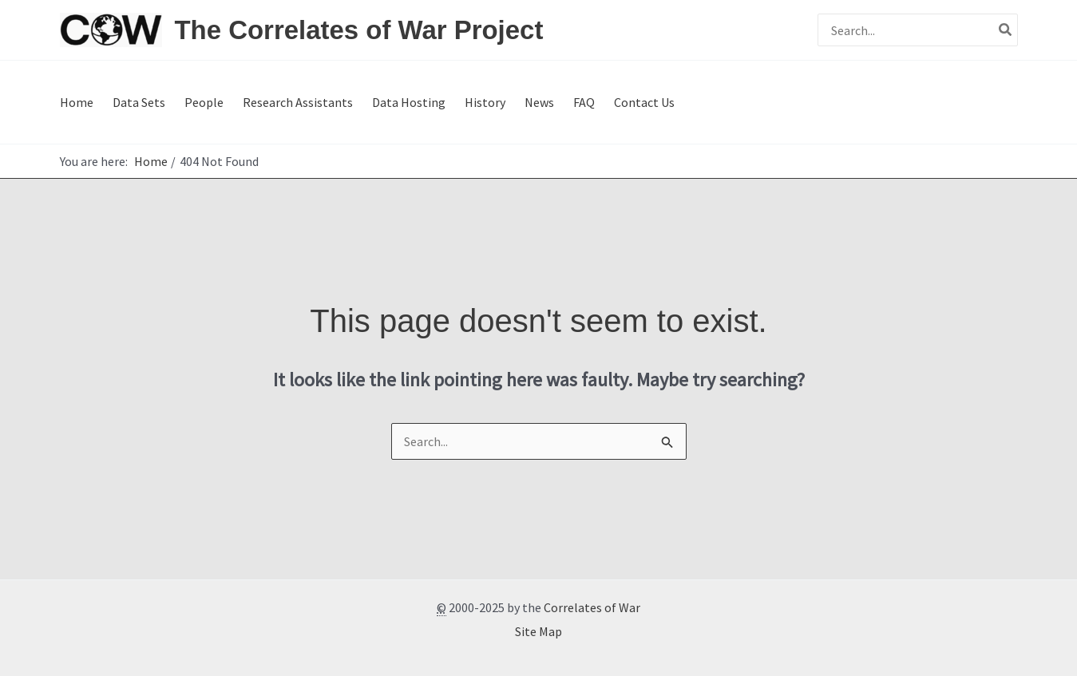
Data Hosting (408, 102)
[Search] (1006, 29)
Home (76, 102)
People (204, 102)
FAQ (584, 102)
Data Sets (139, 102)
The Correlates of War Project (359, 30)
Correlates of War (592, 607)
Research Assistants (298, 102)
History (485, 102)
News (539, 102)
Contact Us (644, 102)
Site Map (538, 631)
